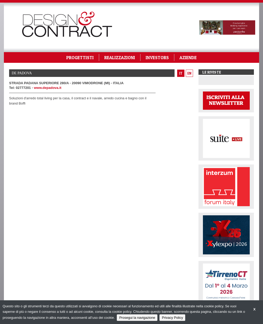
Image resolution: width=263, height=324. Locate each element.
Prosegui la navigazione (137, 318)
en (189, 73)
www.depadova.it (47, 88)
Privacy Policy (172, 318)
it (180, 73)
